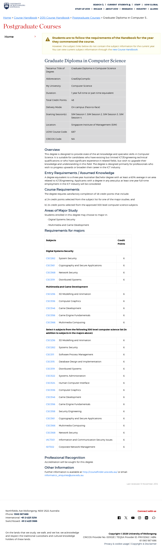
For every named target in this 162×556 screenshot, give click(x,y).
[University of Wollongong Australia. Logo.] (14, 6)
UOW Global (151, 4)
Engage (98, 9)
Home (7, 17)
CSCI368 (50, 272)
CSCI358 (50, 411)
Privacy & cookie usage (116, 543)
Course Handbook (25, 17)
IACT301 (50, 439)
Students (118, 4)
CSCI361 (50, 265)
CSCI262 (50, 258)
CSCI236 (50, 294)
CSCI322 (50, 375)
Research (127, 9)
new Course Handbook (125, 49)
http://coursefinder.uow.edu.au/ (100, 472)
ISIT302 (50, 446)
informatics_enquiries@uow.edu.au (64, 475)
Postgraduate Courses (86, 17)
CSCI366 (50, 322)
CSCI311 (50, 354)
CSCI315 (50, 361)
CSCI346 (50, 308)
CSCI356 (50, 315)
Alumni (154, 9)
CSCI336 (50, 301)
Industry (141, 9)
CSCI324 (50, 383)
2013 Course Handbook (54, 17)
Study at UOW (82, 9)
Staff (137, 4)
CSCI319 (50, 279)
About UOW (112, 9)
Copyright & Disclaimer (143, 543)
